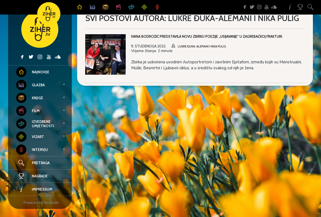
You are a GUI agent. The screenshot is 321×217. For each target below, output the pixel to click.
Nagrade (32, 176)
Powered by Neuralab (41, 202)
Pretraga (41, 163)
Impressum (34, 189)
